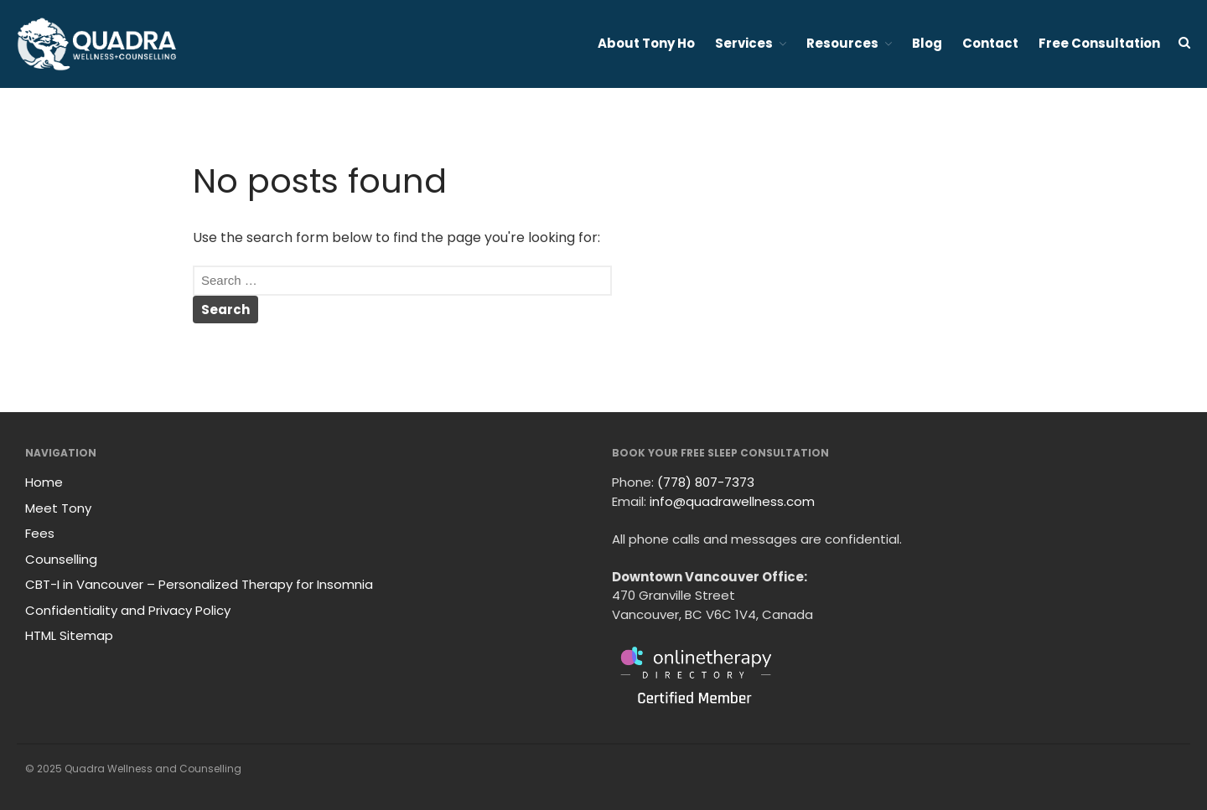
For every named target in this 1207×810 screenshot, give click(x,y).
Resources (842, 43)
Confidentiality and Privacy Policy (128, 610)
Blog (927, 43)
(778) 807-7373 (705, 482)
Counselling (61, 559)
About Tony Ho (646, 43)
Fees (39, 533)
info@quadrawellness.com (732, 501)
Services (744, 43)
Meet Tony (58, 508)
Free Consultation (1099, 43)
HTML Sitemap (69, 635)
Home (44, 482)
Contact (990, 43)
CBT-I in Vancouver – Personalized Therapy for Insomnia (199, 584)
